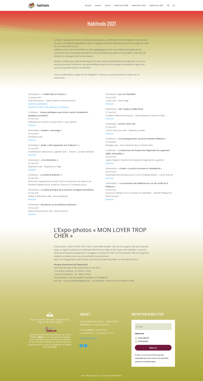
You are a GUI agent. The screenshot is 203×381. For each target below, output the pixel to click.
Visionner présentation (38, 104)
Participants (141, 341)
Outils (107, 5)
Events (98, 5)
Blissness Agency (92, 375)
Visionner (32, 125)
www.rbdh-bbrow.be (88, 338)
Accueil (88, 5)
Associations (142, 338)
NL (168, 5)
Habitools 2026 (121, 5)
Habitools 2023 (139, 5)
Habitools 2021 (156, 5)
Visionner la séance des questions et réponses (48, 107)
